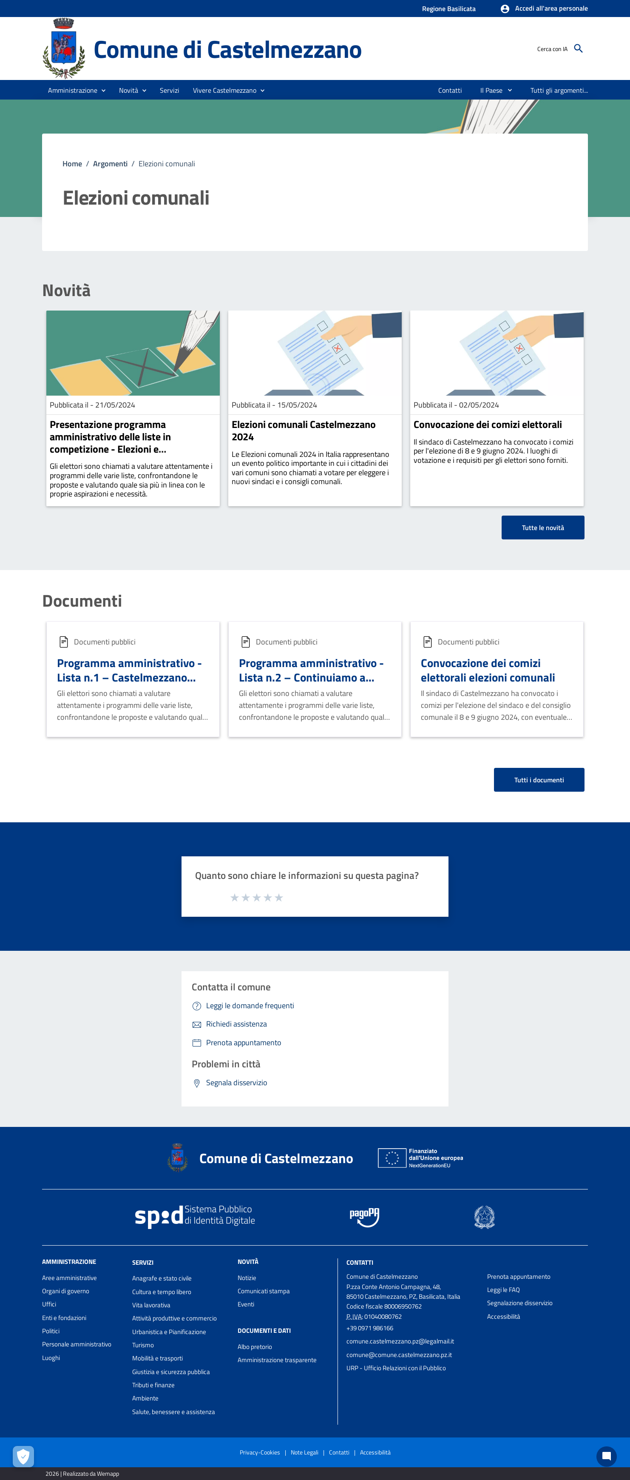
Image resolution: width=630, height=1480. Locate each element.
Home (72, 163)
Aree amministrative (69, 1278)
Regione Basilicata (449, 8)
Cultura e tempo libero (161, 1292)
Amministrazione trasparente (277, 1360)
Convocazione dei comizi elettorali (488, 424)
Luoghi (51, 1358)
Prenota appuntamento (519, 1276)
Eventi (246, 1304)
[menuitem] (450, 90)
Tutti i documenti (539, 780)
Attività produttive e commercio (174, 1318)
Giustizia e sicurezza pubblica (171, 1372)
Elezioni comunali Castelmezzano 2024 (304, 430)
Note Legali (304, 1452)
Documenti (82, 600)
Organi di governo (65, 1291)
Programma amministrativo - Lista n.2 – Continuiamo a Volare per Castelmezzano (311, 677)
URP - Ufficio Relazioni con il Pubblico (396, 1368)
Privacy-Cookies (260, 1452)
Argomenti (110, 163)
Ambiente (145, 1398)
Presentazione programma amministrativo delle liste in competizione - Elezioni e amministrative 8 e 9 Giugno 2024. (124, 442)
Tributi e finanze (153, 1385)
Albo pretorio (255, 1347)
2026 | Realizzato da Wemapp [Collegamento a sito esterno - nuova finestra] (82, 1473)
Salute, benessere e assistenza (173, 1412)
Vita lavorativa (151, 1305)
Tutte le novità (543, 527)
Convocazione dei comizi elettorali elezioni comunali (488, 670)
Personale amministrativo (76, 1344)
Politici (51, 1331)
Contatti (359, 1262)
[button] (544, 9)
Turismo (143, 1345)
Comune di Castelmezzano (228, 48)
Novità (66, 290)
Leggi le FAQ (503, 1290)
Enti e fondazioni (64, 1318)
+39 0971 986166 (369, 1328)
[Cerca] (578, 48)
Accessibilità (503, 1316)
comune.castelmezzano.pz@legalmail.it (400, 1341)
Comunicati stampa (264, 1291)
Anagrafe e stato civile (162, 1278)
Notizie (247, 1278)
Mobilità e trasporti (157, 1358)
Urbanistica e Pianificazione (169, 1332)
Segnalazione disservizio (520, 1303)
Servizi (142, 1262)
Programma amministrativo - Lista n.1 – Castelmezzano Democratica (129, 677)
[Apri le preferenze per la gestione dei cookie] (23, 1456)
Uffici (49, 1304)
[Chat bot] (606, 1456)
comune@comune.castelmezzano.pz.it (399, 1355)
